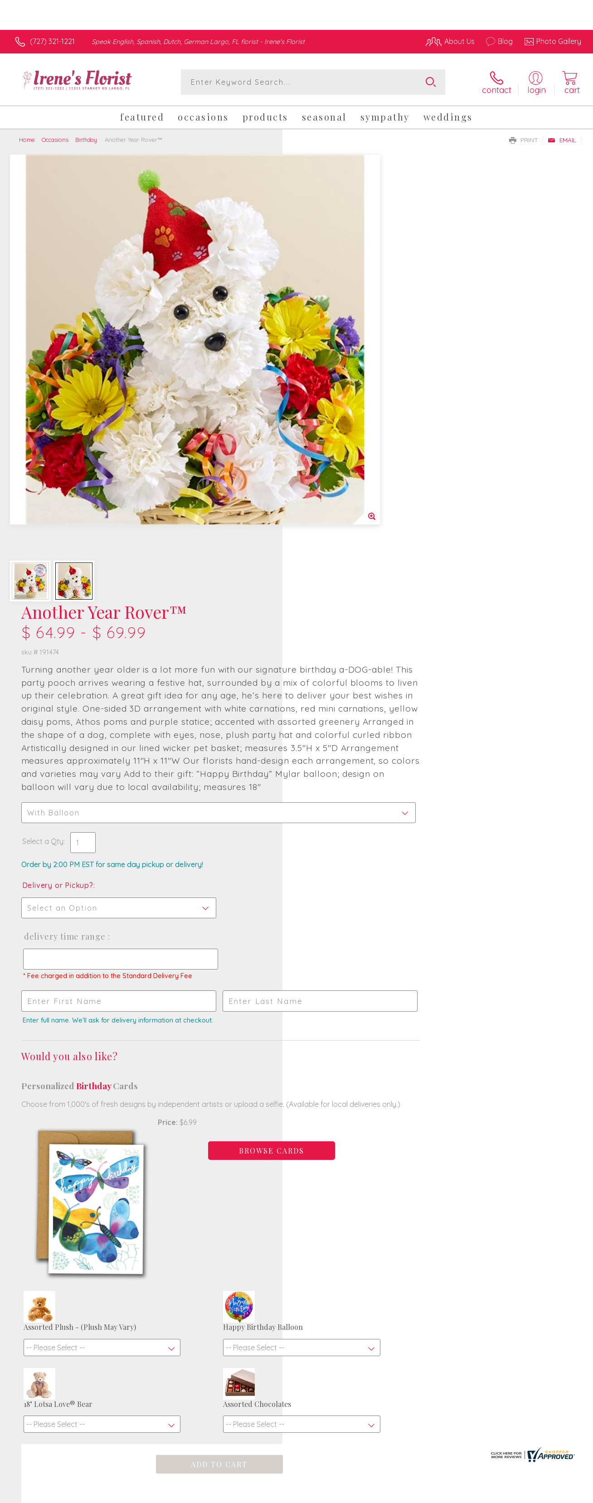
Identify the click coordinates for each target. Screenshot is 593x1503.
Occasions (55, 139)
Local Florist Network (499, 1493)
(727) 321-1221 (52, 41)
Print (523, 140)
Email (562, 140)
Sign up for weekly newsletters (296, 1271)
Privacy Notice (434, 1493)
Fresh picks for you (297, 1221)
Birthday (86, 139)
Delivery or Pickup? (333, 488)
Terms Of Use (380, 1493)
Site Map (555, 1493)
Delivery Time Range (339, 539)
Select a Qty (318, 444)
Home (27, 139)
